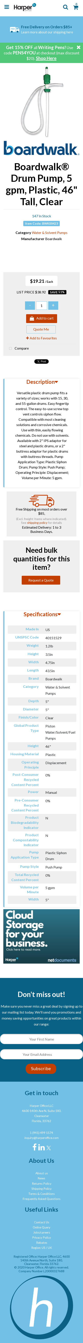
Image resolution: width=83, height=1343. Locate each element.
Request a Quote (41, 580)
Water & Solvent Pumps (50, 232)
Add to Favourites (41, 338)
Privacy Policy (41, 1237)
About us (41, 1173)
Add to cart (42, 318)
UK (50, 1247)
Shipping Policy (41, 1188)
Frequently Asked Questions (41, 1199)
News (41, 1178)
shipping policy (37, 522)
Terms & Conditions (41, 1194)
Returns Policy (41, 1183)
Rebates (41, 1242)
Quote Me (41, 329)
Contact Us (41, 1222)
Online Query (41, 1227)
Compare (18, 348)
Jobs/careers (41, 1232)
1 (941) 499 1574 (41, 1132)
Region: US (38, 1247)
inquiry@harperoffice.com (42, 1138)
